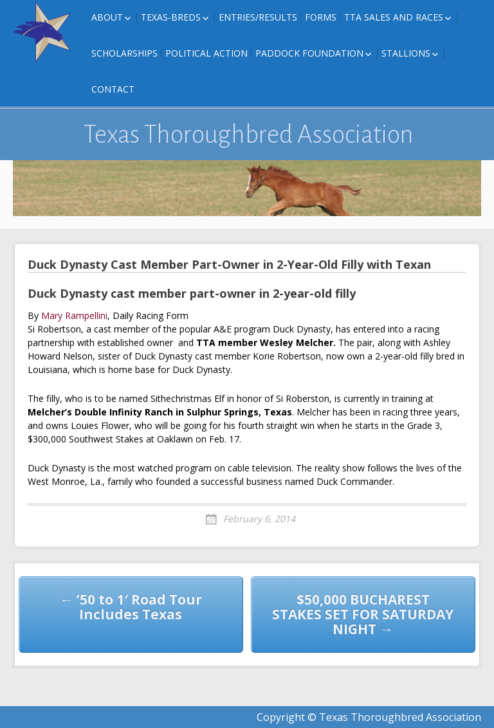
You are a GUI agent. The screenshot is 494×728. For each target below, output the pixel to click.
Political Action (206, 53)
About (107, 17)
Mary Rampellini (74, 315)
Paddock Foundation (309, 53)
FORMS (320, 17)
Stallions (405, 53)
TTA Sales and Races (393, 17)
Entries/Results (258, 17)
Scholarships (124, 53)
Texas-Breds (171, 17)
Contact (112, 89)
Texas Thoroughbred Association (249, 134)
